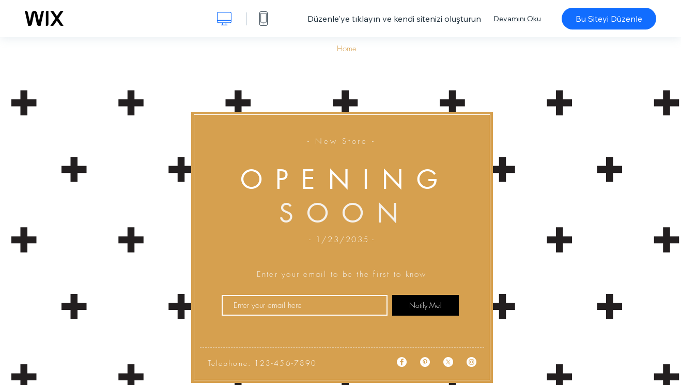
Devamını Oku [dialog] (517, 18)
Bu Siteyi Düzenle (609, 18)
